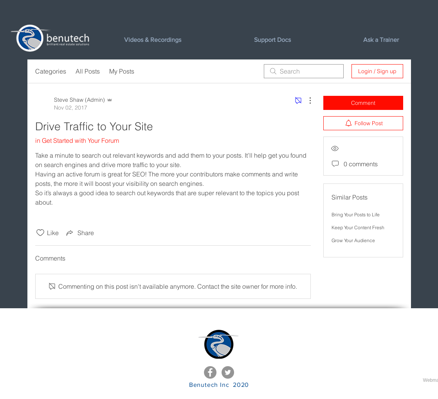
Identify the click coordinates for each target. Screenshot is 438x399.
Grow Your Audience (353, 240)
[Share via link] (79, 232)
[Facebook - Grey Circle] (210, 372)
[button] (302, 40)
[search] (304, 71)
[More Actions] (306, 100)
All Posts (88, 71)
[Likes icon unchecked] (40, 232)
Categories (50, 71)
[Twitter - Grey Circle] (228, 372)
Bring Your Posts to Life (356, 214)
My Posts (121, 71)
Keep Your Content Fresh (358, 227)
